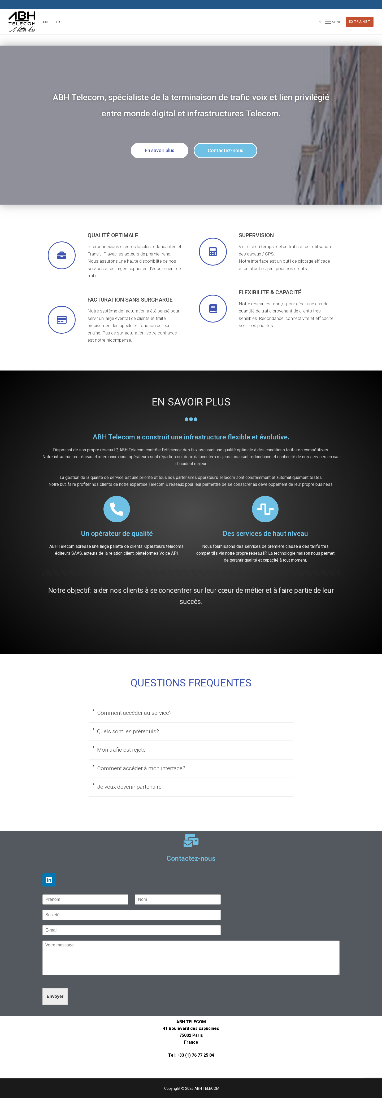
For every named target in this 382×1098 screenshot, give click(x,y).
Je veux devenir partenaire (129, 787)
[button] (159, 150)
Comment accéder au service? (134, 713)
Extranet (359, 22)
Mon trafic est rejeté (121, 750)
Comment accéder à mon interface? (141, 768)
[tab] (191, 713)
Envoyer (55, 996)
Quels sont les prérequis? (128, 731)
